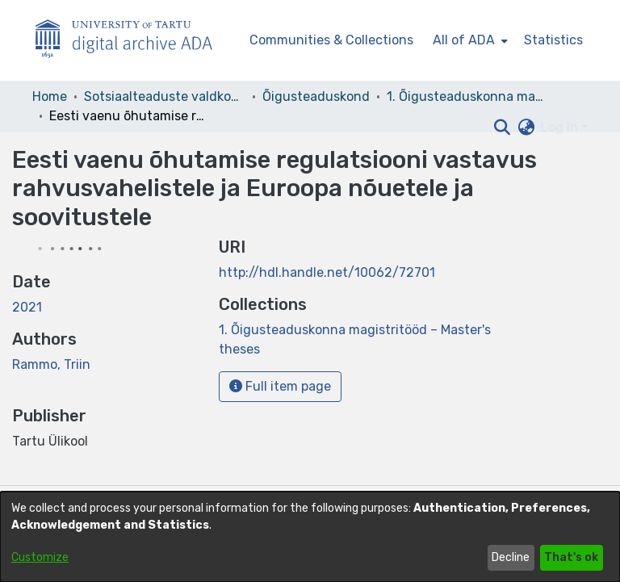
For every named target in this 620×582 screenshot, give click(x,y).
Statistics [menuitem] (553, 40)
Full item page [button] (280, 386)
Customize (40, 557)
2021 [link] (27, 307)
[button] (502, 127)
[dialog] (310, 537)
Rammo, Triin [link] (51, 364)
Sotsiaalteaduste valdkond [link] (164, 96)
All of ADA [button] (464, 40)
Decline (511, 557)
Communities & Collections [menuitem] (331, 40)
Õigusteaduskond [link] (316, 96)
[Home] (132, 41)
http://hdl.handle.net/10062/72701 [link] (327, 272)
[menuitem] (468, 40)
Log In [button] (561, 127)
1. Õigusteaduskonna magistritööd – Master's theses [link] (467, 96)
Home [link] (49, 96)
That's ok (571, 557)
